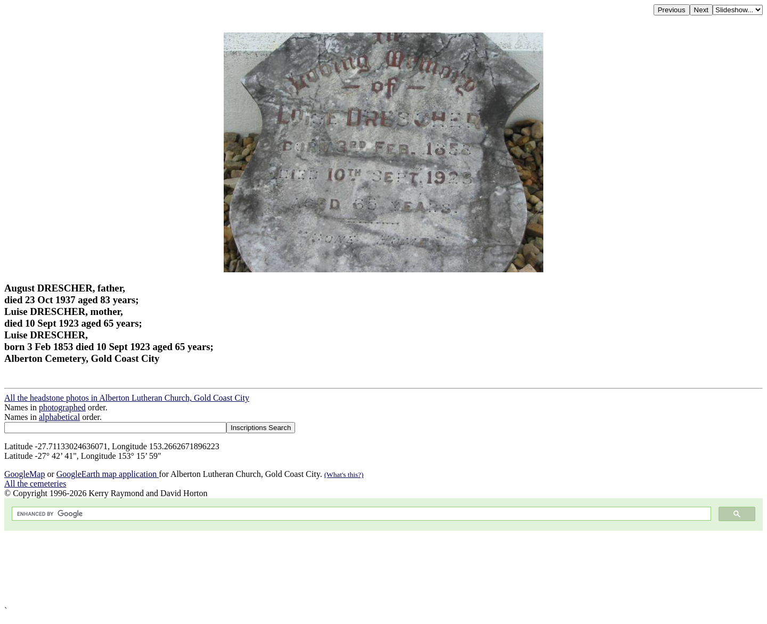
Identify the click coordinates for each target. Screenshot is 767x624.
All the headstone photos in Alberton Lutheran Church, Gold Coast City (126, 397)
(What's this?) (344, 475)
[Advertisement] (323, 568)
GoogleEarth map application (107, 474)
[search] (360, 514)
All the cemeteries (35, 483)
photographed (62, 407)
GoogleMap (24, 474)
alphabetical (59, 417)
